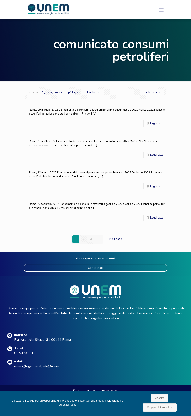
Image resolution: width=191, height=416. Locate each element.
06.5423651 (24, 353)
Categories (53, 92)
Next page (117, 239)
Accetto (159, 397)
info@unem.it (52, 366)
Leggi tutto (156, 123)
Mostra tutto (153, 92)
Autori (92, 92)
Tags (74, 92)
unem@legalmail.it (27, 366)
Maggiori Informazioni (159, 407)
